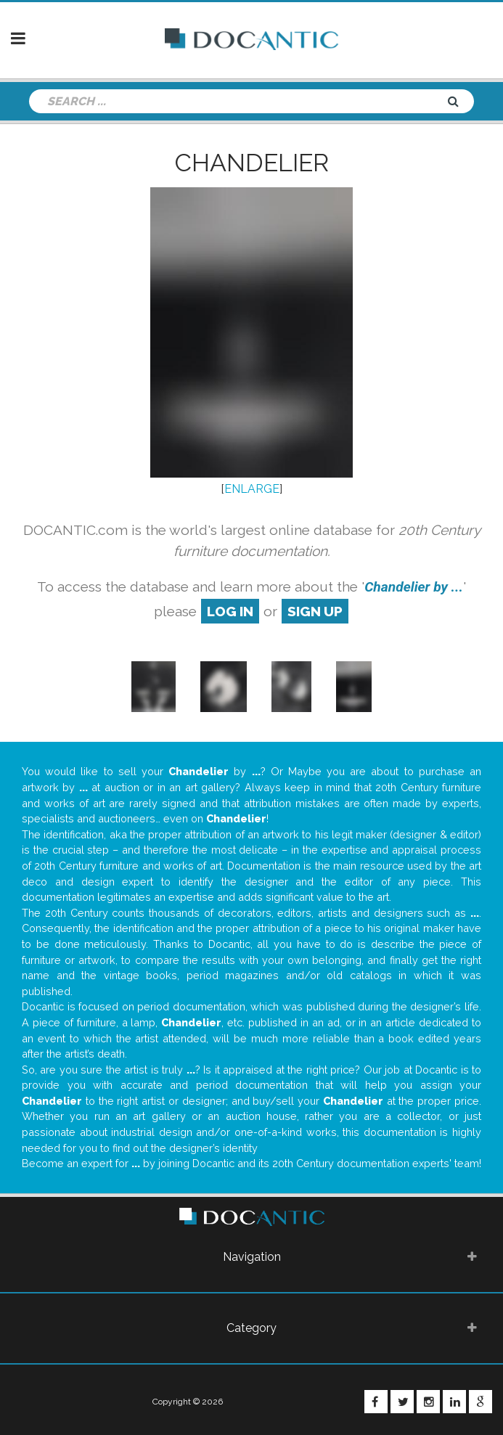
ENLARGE (251, 489)
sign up (315, 611)
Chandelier (252, 162)
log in (230, 611)
